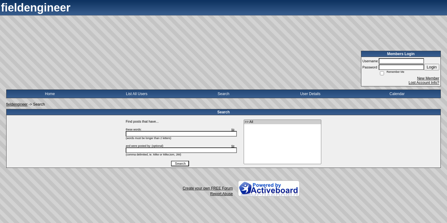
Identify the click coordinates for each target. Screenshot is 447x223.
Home (50, 94)
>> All (282, 122)
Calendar (397, 94)
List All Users (136, 94)
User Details (310, 94)
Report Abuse (221, 194)
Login (432, 67)
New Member (428, 78)
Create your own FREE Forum (208, 188)
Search (223, 94)
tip (232, 129)
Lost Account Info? (424, 83)
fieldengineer (17, 104)
